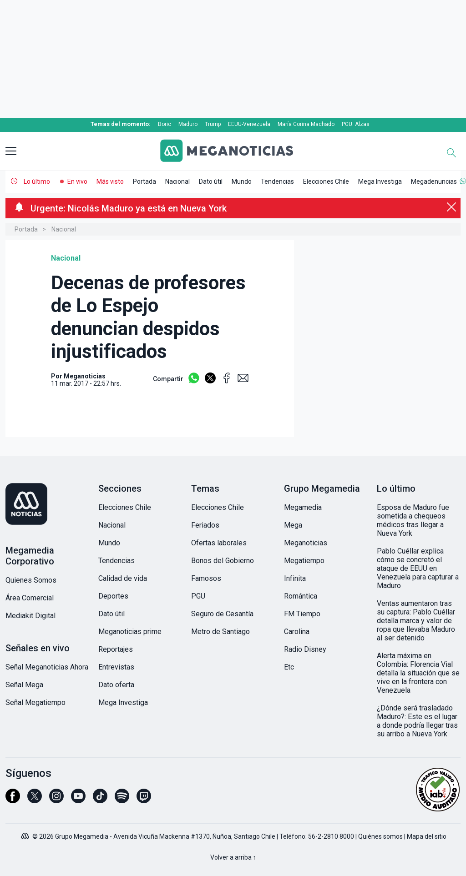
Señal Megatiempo (35, 702)
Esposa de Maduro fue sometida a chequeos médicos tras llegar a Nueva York (413, 520)
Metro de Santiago (220, 631)
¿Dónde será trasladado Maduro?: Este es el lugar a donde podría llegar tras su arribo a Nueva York (417, 721)
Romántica (300, 596)
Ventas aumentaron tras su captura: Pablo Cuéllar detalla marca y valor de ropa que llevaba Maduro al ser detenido (416, 620)
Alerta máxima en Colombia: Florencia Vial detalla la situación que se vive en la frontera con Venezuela (418, 673)
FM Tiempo (302, 613)
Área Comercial (29, 598)
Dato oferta (116, 684)
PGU (198, 596)
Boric (164, 124)
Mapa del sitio (426, 836)
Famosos (206, 578)
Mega (293, 525)
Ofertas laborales (219, 543)
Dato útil (211, 181)
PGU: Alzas (356, 124)
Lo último (37, 181)
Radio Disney (305, 649)
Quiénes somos (380, 836)
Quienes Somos (30, 580)
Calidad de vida (122, 578)
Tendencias (277, 181)
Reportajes (115, 649)
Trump (213, 124)
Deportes (113, 596)
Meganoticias (305, 543)
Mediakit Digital (30, 615)
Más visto (110, 181)
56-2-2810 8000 (331, 836)
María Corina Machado (306, 124)
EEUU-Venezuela (249, 124)
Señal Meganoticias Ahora (46, 667)
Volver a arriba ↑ (233, 857)
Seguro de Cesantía (222, 613)
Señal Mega (24, 684)
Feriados (205, 525)
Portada (144, 181)
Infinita (295, 578)
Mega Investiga (380, 181)
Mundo (242, 181)
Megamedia (303, 507)
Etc (289, 667)
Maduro (188, 124)
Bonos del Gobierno (222, 560)
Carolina (296, 631)
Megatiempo (304, 560)
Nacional (177, 181)
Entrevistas (116, 667)
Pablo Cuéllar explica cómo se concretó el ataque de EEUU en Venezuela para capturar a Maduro (418, 568)
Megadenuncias (434, 181)
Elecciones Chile (326, 181)
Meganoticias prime (130, 631)
